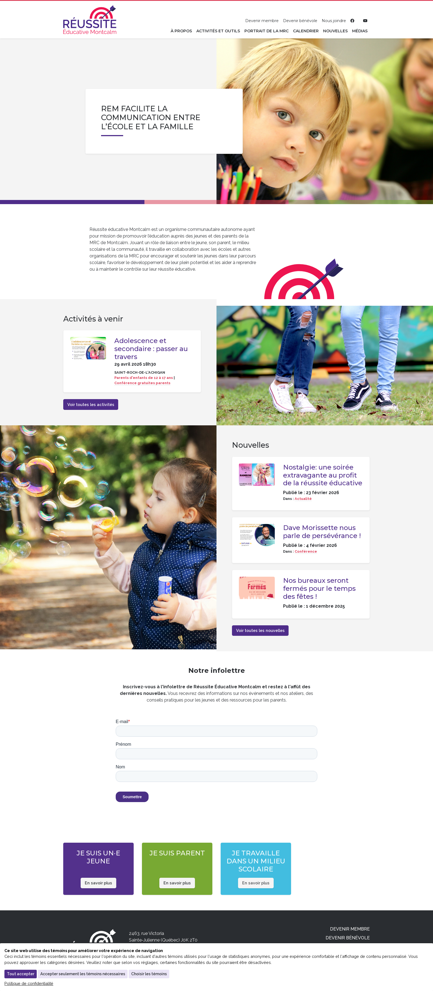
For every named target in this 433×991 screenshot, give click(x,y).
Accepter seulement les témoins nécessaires (82, 974)
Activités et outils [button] (218, 30)
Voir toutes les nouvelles (260, 630)
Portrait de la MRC (266, 30)
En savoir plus (98, 883)
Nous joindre (334, 20)
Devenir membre (262, 20)
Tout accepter (20, 974)
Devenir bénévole (300, 20)
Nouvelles (335, 30)
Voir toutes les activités (90, 404)
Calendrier (306, 30)
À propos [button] (181, 30)
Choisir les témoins (149, 974)
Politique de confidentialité (28, 983)
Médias (360, 30)
